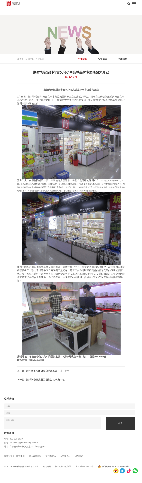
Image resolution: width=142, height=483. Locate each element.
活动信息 (122, 59)
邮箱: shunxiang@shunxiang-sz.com (21, 442)
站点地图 (47, 466)
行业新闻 (102, 59)
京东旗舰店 (50, 456)
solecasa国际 (35, 456)
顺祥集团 (20, 456)
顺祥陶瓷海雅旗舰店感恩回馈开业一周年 (47, 371)
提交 (120, 423)
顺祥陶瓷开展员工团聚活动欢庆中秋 (45, 379)
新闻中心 (29, 59)
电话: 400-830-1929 (13, 439)
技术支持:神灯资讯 (63, 466)
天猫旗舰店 (65, 456)
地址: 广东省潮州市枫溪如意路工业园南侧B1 (25, 446)
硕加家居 (79, 456)
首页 (21, 59)
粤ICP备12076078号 (85, 466)
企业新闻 (40, 59)
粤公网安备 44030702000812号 (113, 466)
